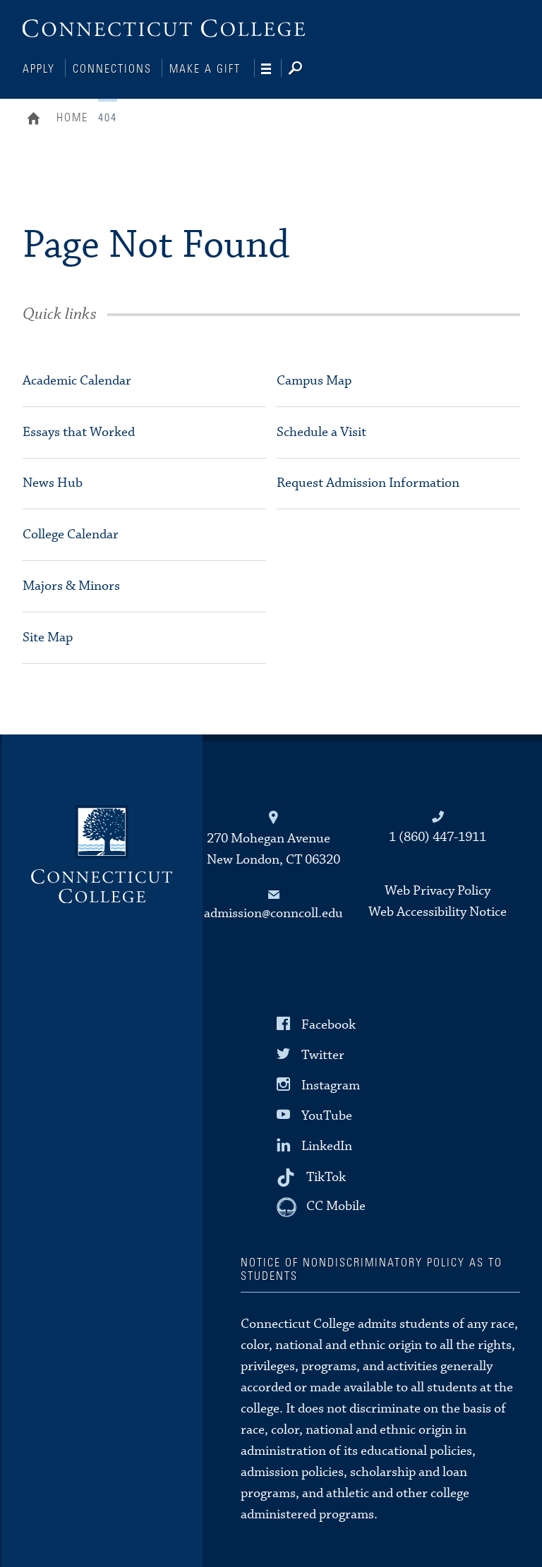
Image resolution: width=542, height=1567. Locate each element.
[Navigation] (271, 69)
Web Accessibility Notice (437, 910)
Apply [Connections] (39, 69)
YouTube (326, 1114)
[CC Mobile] (321, 1206)
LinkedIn (326, 1145)
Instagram (330, 1084)
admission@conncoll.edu (273, 912)
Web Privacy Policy (437, 889)
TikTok (326, 1175)
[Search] (307, 69)
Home (37, 118)
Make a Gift (205, 69)
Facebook (328, 1022)
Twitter (322, 1054)
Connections (112, 69)
